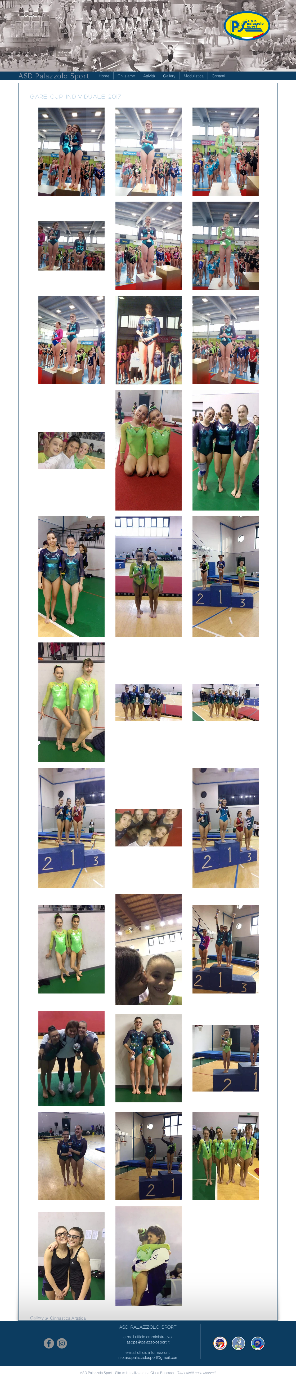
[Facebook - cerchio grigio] (49, 1343)
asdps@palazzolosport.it (148, 1342)
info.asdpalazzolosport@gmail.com (148, 1357)
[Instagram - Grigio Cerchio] (62, 1343)
